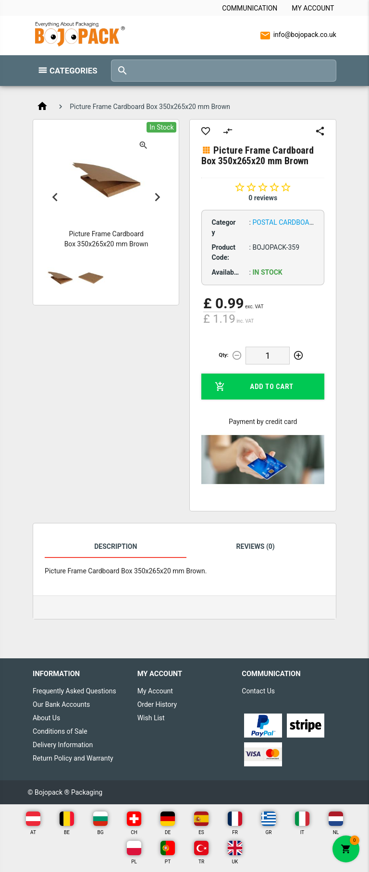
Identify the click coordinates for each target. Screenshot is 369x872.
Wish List (151, 718)
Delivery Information (63, 745)
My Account (313, 8)
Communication (249, 8)
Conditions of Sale (60, 731)
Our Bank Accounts (61, 704)
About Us (46, 718)
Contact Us (258, 691)
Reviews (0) (255, 546)
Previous (55, 197)
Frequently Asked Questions (74, 691)
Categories (73, 70)
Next (157, 197)
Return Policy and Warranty (73, 758)
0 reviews (262, 198)
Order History (157, 704)
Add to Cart (254, 387)
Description (115, 546)
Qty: (223, 355)
